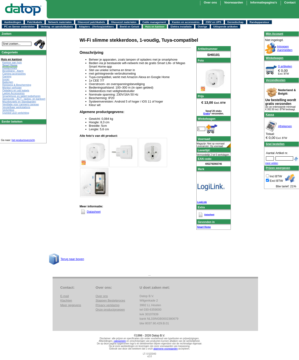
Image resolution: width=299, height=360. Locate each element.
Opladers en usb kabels (15, 90)
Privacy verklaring (108, 305)
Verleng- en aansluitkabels (57, 26)
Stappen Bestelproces (110, 300)
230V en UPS (213, 22)
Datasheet (209, 214)
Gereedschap (235, 22)
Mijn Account (274, 33)
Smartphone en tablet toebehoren (21, 96)
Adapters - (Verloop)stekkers (96, 26)
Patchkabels (34, 22)
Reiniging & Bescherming (16, 84)
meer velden (271, 163)
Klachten (66, 300)
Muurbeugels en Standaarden (19, 101)
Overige (202, 26)
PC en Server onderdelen (19, 26)
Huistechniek (9, 68)
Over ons (210, 2)
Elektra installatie (181, 26)
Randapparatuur (259, 22)
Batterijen (7, 82)
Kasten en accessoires (186, 22)
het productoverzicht (23, 140)
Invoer (6, 79)
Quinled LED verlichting (15, 112)
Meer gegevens (70, 305)
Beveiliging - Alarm (13, 70)
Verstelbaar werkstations (16, 107)
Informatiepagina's (263, 2)
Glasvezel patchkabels (91, 22)
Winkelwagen (274, 58)
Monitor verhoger (12, 87)
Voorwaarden (233, 2)
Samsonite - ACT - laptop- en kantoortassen (27, 98)
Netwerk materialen (60, 22)
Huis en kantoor (155, 26)
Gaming (6, 76)
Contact (290, 2)
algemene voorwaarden (165, 348)
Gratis (206, 113)
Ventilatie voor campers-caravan (20, 104)
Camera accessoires (14, 73)
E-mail (64, 296)
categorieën (120, 341)
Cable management (154, 22)
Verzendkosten (276, 80)
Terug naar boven (72, 259)
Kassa (270, 114)
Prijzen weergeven (278, 168)
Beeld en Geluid (129, 26)
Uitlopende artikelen (225, 26)
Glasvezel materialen (123, 22)
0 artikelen (285, 66)
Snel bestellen (275, 144)
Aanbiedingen (12, 22)
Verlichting (8, 110)
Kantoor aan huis (12, 62)
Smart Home (204, 227)
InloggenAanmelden (284, 48)
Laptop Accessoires (13, 93)
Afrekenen (285, 126)
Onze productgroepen (110, 309)
